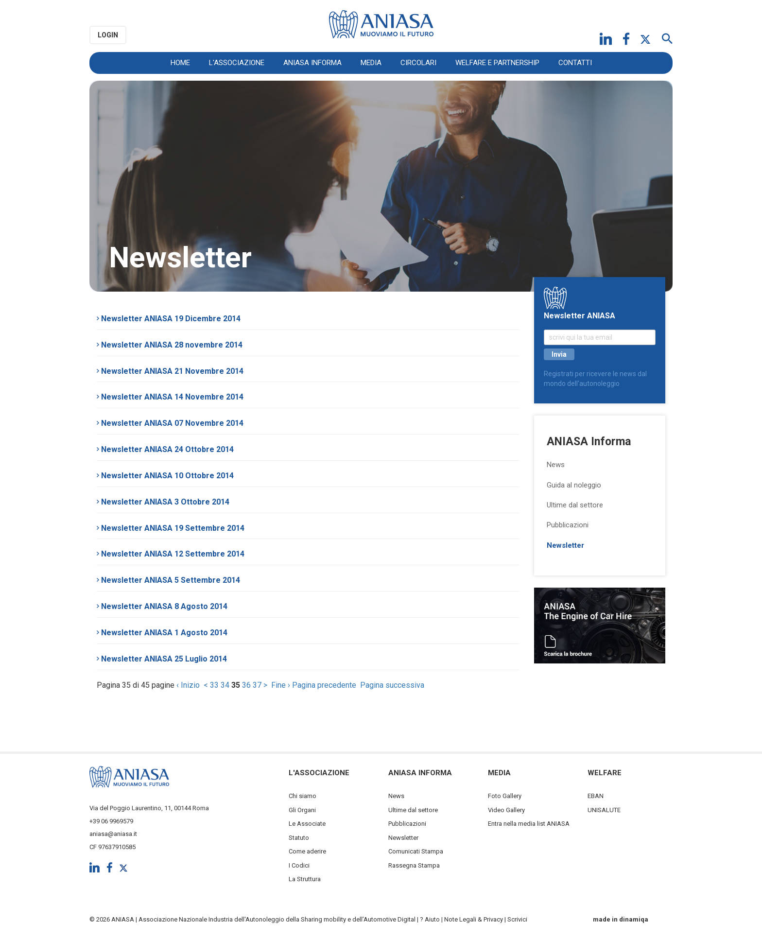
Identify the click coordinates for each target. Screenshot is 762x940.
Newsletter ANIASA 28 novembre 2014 (169, 344)
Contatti (575, 62)
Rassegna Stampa (414, 865)
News (556, 464)
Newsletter (565, 545)
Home (180, 62)
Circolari (418, 62)
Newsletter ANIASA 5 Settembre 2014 (168, 580)
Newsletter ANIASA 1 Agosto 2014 (162, 632)
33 (214, 685)
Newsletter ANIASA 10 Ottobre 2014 (165, 475)
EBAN (596, 796)
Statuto (299, 837)
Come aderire (307, 851)
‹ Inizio (188, 685)
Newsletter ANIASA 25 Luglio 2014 (162, 658)
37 (257, 685)
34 (225, 685)
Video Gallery (506, 810)
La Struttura (305, 879)
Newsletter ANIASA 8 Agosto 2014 (162, 606)
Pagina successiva (392, 685)
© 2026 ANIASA (111, 919)
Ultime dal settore (575, 505)
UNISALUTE (604, 810)
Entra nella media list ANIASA (529, 823)
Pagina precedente (324, 685)
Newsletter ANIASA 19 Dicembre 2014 (169, 318)
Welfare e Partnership (497, 62)
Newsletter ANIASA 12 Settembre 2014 (170, 553)
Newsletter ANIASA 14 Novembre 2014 (170, 396)
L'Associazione (236, 62)
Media (371, 62)
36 (246, 685)
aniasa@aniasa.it (113, 833)
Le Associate (307, 823)
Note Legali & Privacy (473, 919)
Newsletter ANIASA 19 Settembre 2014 (170, 528)
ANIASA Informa (312, 62)
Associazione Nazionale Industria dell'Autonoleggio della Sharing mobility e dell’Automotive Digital (277, 919)
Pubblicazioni (568, 525)
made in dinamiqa (620, 919)
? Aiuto (430, 919)
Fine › (280, 685)
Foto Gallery (504, 796)
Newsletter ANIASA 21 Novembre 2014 (170, 371)
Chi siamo (302, 796)
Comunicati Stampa (415, 851)
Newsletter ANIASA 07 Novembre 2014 (170, 423)
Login (108, 35)
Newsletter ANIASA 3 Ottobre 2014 (163, 501)
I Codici (299, 865)
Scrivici (517, 919)
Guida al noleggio (574, 485)
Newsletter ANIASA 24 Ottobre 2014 (165, 449)
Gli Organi (302, 810)
